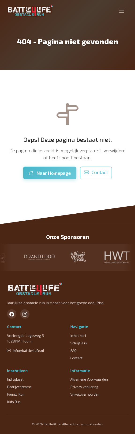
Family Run (15, 394)
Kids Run (14, 402)
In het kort (78, 335)
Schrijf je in (78, 343)
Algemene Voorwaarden (89, 379)
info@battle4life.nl (25, 350)
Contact (96, 172)
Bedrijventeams (19, 387)
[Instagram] (25, 314)
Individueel (15, 379)
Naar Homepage (50, 173)
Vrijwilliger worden (84, 394)
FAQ (73, 350)
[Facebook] (11, 314)
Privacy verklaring (84, 387)
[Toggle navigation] (121, 10)
